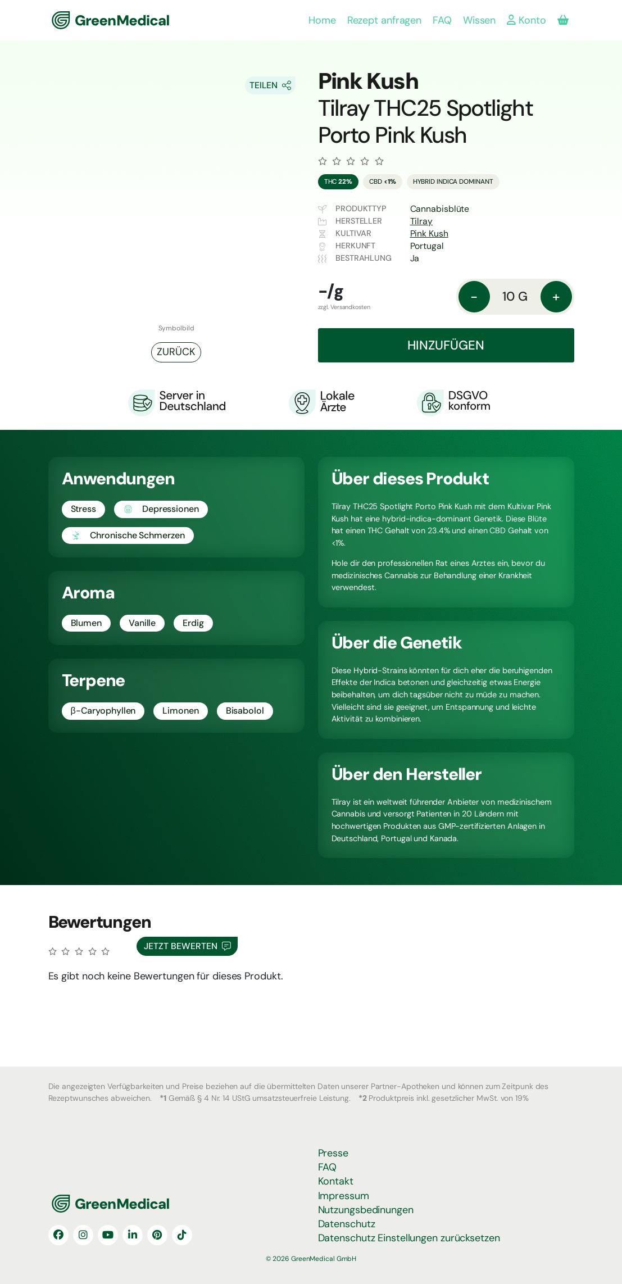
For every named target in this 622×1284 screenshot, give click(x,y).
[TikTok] (182, 1235)
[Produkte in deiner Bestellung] (563, 20)
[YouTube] (108, 1235)
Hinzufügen (445, 345)
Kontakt (335, 1181)
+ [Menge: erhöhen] (556, 296)
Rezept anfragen (384, 20)
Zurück (176, 352)
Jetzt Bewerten (187, 946)
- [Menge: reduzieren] (474, 296)
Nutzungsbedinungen (366, 1210)
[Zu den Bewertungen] (351, 161)
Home (322, 20)
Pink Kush (429, 233)
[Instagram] (83, 1235)
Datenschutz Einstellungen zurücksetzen (409, 1238)
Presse (333, 1153)
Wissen (479, 20)
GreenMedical (88, 20)
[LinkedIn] (132, 1235)
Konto (526, 20)
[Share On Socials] (270, 85)
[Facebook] (58, 1235)
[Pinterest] (157, 1235)
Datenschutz (346, 1224)
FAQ (442, 20)
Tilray (421, 221)
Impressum (343, 1196)
